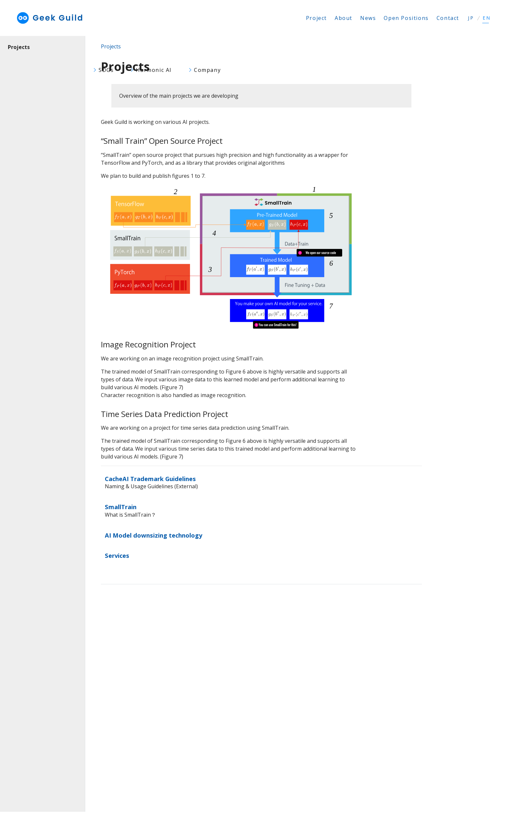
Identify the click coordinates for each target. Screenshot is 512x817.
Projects (19, 47)
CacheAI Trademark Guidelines (150, 479)
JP (471, 18)
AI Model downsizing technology (153, 535)
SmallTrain (120, 507)
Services (117, 555)
